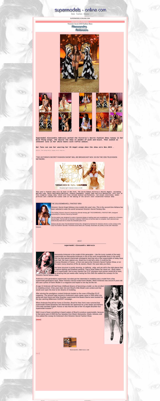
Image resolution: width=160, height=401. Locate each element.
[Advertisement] (80, 4)
